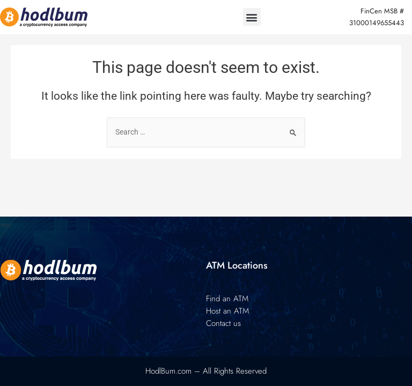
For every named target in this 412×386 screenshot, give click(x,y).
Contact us (223, 323)
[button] (252, 17)
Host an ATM (227, 311)
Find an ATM (227, 299)
